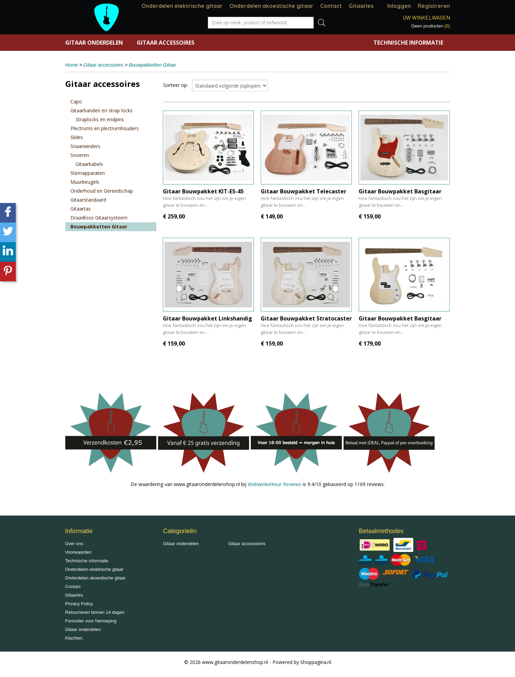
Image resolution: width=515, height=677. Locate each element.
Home (71, 65)
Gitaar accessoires (165, 42)
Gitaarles (361, 5)
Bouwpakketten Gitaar (152, 65)
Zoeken (320, 23)
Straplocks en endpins (100, 119)
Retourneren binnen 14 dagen (95, 612)
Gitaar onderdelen (94, 42)
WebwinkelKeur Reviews (274, 484)
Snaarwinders (85, 146)
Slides (76, 137)
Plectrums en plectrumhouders (104, 128)
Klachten (74, 638)
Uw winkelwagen (426, 17)
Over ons (74, 543)
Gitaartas (80, 208)
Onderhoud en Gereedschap (101, 191)
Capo (76, 101)
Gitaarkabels (89, 164)
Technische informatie (408, 42)
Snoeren (79, 155)
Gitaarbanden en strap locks (101, 110)
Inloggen (399, 5)
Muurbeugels (84, 182)
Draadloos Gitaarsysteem (98, 217)
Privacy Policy (79, 603)
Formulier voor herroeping (91, 620)
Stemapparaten (87, 173)
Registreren (434, 5)
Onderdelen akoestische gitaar (271, 5)
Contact (331, 5)
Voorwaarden (78, 552)
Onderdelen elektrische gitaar (182, 5)
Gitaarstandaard (88, 199)
